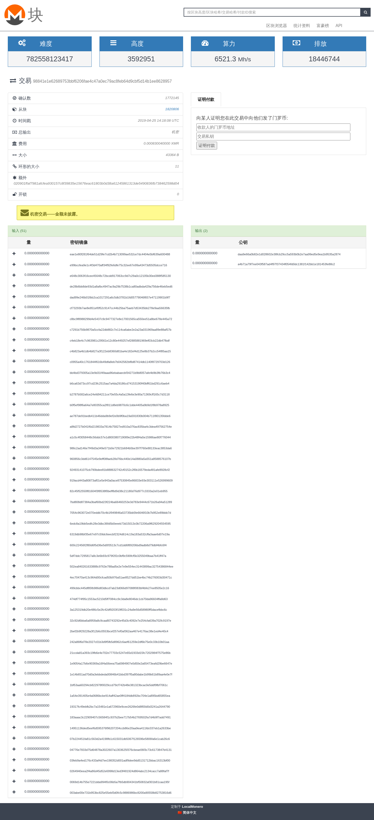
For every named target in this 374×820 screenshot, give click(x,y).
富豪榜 (323, 25)
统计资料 (301, 25)
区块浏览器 (276, 25)
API (339, 25)
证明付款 (206, 99)
